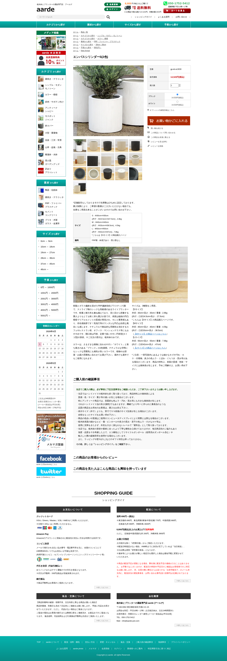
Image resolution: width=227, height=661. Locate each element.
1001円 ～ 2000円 (49, 293)
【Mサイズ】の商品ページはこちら (150, 334)
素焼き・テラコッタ (54, 79)
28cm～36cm (101, 45)
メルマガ (92, 648)
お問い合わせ (181, 17)
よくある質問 (163, 17)
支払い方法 (90, 642)
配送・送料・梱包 (72, 642)
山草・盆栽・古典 (53, 147)
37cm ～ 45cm (48, 263)
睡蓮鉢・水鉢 (51, 154)
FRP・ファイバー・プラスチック (107, 42)
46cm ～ (45, 269)
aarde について (52, 642)
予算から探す (86, 48)
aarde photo (78, 648)
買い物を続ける (157, 128)
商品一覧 (84, 32)
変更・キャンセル (107, 642)
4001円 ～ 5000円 (49, 310)
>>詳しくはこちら (102, 587)
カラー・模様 (51, 94)
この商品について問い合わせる (163, 133)
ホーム (75, 32)
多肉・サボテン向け (54, 102)
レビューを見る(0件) (159, 142)
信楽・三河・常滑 (53, 140)
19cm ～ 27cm (48, 252)
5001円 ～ (46, 315)
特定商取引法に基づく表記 (159, 648)
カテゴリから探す (88, 36)
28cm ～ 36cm (48, 258)
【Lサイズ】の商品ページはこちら (150, 348)
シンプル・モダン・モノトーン (109, 36)
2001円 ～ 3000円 (49, 298)
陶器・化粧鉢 (51, 190)
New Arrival (85, 51)
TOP (39, 642)
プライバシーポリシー (180, 642)
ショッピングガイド (143, 17)
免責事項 (162, 642)
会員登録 (105, 648)
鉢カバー (49, 125)
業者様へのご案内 (135, 648)
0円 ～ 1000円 (48, 287)
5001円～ (97, 48)
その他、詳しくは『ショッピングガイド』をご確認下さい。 (104, 444)
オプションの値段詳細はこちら (162, 110)
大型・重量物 (51, 133)
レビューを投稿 (157, 146)
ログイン (118, 648)
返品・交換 (125, 642)
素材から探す (86, 42)
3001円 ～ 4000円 (49, 304)
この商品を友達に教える (160, 137)
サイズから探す (87, 45)
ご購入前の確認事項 (144, 642)
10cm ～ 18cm (48, 246)
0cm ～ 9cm (46, 241)
